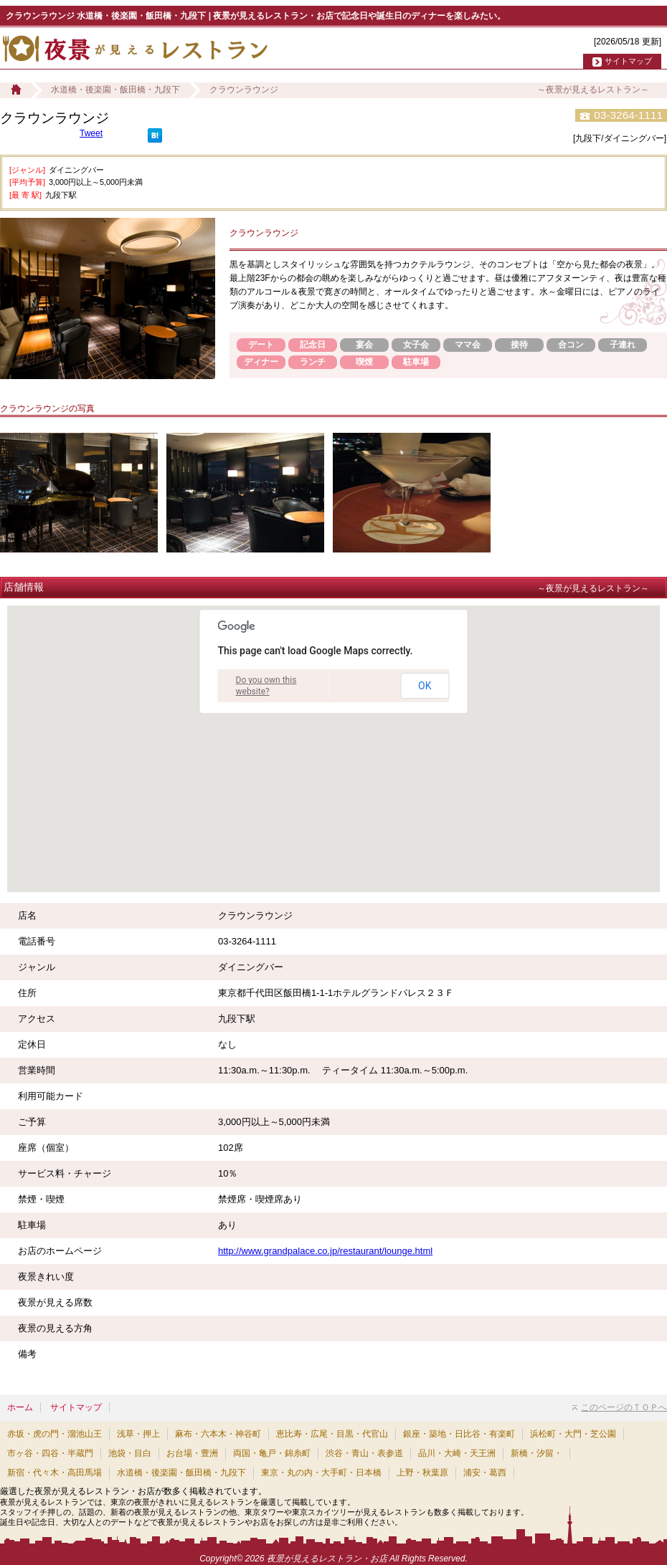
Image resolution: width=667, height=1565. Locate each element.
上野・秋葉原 (422, 1473)
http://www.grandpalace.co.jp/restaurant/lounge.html (325, 1250)
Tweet (91, 133)
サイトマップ (628, 61)
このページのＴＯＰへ (619, 1407)
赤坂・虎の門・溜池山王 (54, 1434)
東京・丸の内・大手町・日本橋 (321, 1473)
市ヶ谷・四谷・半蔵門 (50, 1453)
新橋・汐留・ (536, 1453)
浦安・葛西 (484, 1473)
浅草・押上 (138, 1434)
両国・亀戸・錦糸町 (272, 1453)
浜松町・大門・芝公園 (573, 1434)
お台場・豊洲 (192, 1453)
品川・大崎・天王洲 (457, 1453)
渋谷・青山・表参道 (364, 1453)
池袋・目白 (129, 1453)
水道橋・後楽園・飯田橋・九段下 (115, 90)
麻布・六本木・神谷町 (218, 1434)
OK (424, 685)
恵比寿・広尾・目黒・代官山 (332, 1434)
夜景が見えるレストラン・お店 (327, 1559)
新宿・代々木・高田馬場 (54, 1473)
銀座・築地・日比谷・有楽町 (459, 1434)
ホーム (20, 1407)
